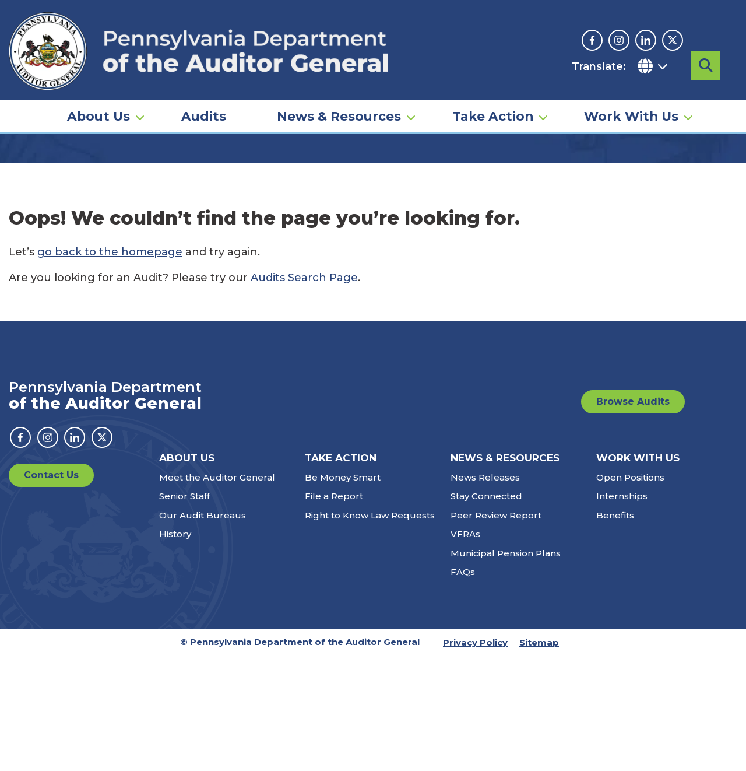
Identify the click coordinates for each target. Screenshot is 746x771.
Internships (622, 610)
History (175, 648)
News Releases (485, 592)
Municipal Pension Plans (506, 668)
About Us (98, 96)
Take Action (492, 96)
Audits (203, 96)
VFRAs (465, 648)
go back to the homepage (109, 366)
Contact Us (51, 589)
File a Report (334, 610)
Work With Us (631, 96)
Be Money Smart (343, 592)
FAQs (463, 686)
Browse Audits (633, 516)
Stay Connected (486, 610)
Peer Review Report (496, 630)
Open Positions (630, 592)
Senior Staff (184, 610)
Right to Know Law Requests (370, 630)
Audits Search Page (304, 392)
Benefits (615, 630)
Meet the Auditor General (217, 592)
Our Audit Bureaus (202, 630)
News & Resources (339, 96)
